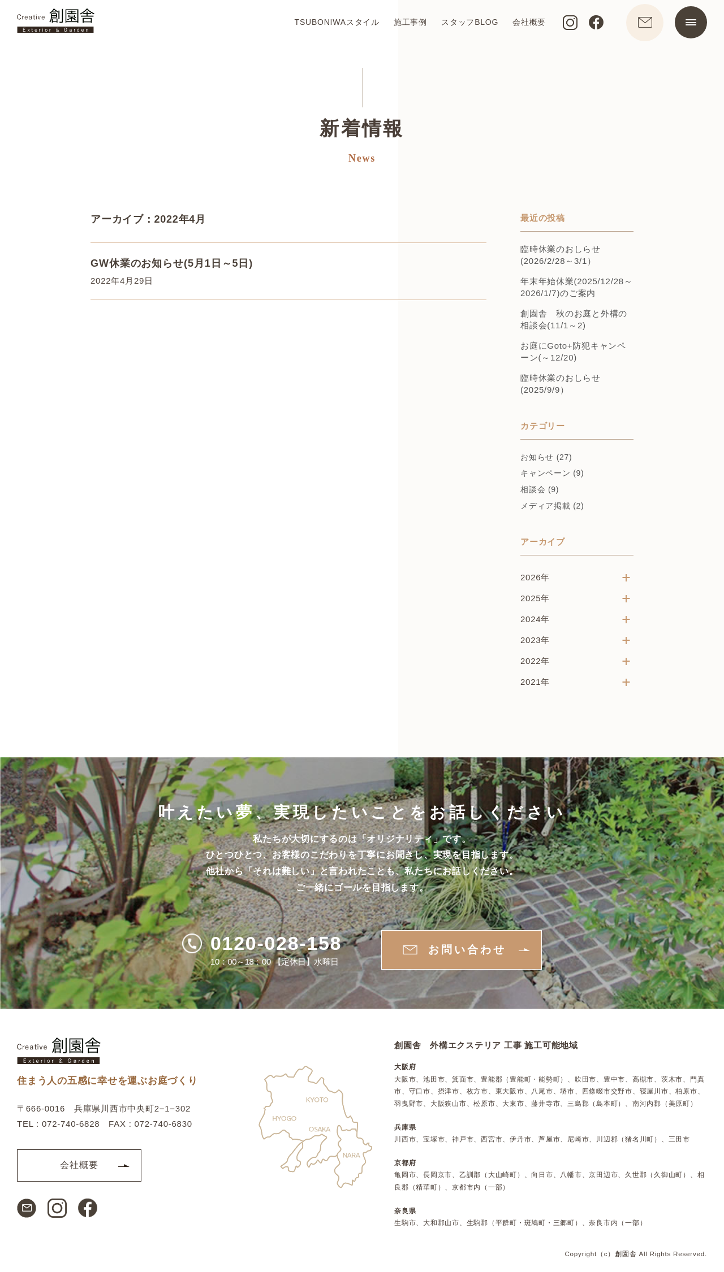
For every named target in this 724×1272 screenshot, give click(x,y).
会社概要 (524, 26)
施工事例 (405, 26)
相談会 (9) (539, 490)
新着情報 (362, 129)
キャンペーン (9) (552, 474)
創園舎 (625, 1253)
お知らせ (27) (546, 458)
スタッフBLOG (464, 26)
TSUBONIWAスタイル (332, 26)
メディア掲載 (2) (552, 506)
